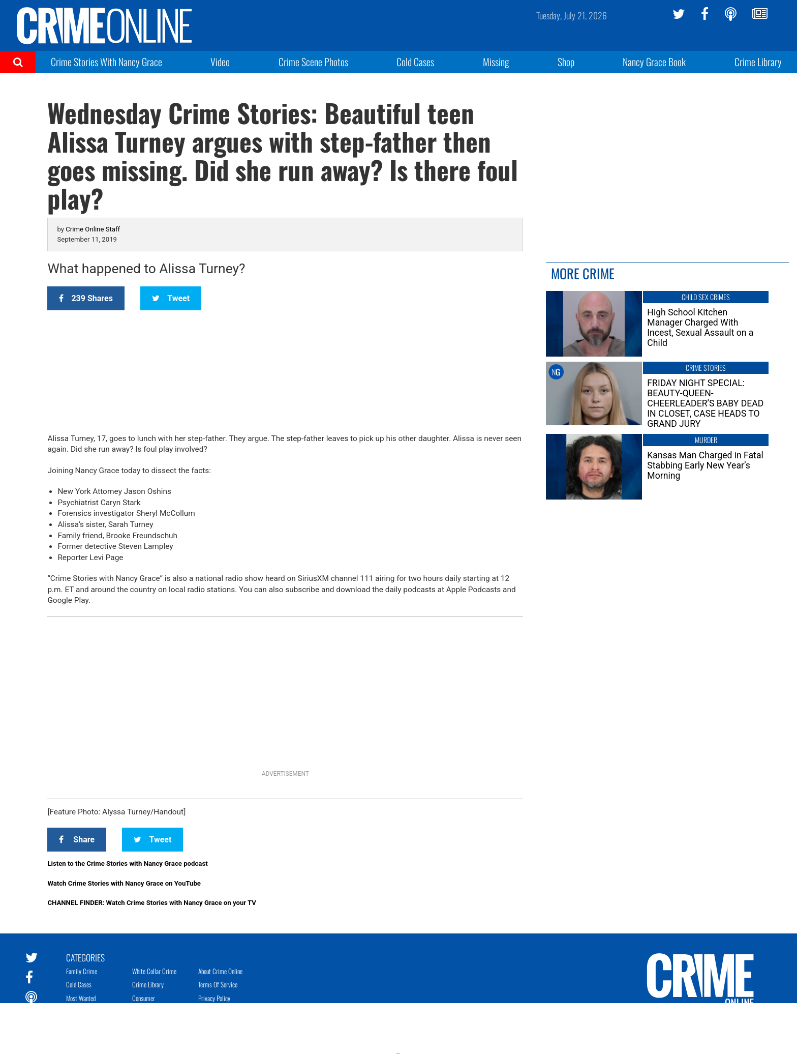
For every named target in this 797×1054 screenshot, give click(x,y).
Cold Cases (415, 61)
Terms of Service (217, 984)
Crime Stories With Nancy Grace (106, 61)
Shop (566, 61)
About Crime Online (220, 971)
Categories (85, 956)
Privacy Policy (214, 998)
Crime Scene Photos (313, 61)
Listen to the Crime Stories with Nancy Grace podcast (127, 863)
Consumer (143, 998)
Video (220, 61)
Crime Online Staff (93, 229)
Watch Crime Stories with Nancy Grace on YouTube (124, 883)
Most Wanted (81, 998)
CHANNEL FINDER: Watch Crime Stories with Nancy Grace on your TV (151, 902)
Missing (496, 61)
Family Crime (81, 971)
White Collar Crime (154, 971)
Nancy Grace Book (654, 61)
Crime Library (758, 61)
